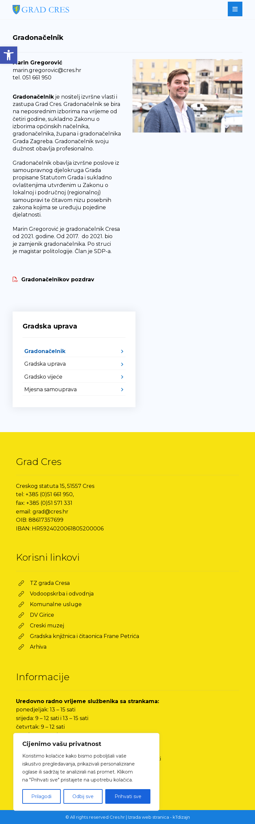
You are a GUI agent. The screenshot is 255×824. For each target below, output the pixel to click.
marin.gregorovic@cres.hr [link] (47, 70)
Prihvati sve (128, 796)
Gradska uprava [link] (45, 364)
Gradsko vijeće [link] (43, 377)
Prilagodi (41, 796)
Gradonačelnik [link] (44, 351)
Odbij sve (83, 796)
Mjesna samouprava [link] (50, 389)
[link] (8, 55)
